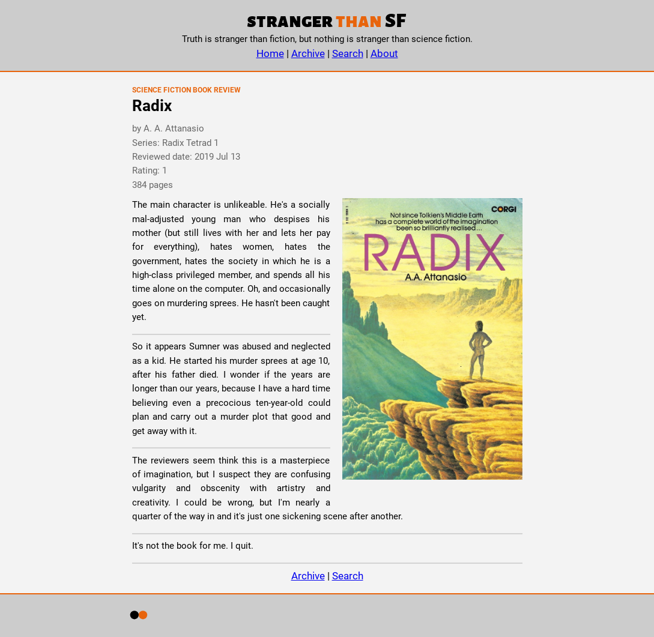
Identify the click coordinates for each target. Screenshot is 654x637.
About (384, 53)
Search (347, 53)
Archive (308, 53)
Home (270, 53)
